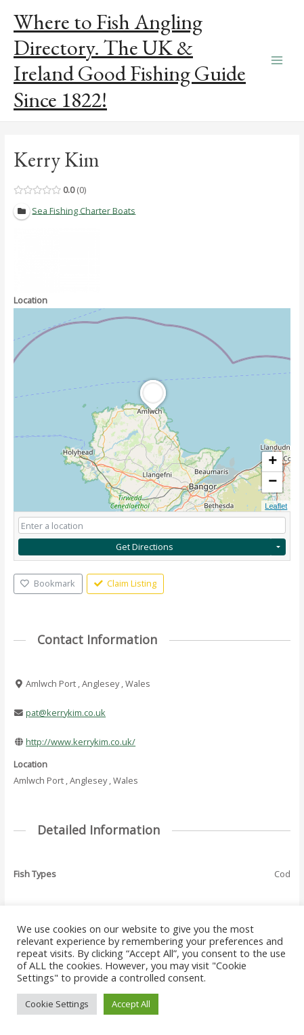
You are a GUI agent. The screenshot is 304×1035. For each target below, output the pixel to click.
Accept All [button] (131, 1004)
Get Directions (144, 547)
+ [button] (272, 462)
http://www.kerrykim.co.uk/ (80, 742)
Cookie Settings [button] (57, 1004)
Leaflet (276, 506)
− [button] (272, 482)
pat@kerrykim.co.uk (66, 712)
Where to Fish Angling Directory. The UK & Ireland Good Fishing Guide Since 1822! (130, 60)
